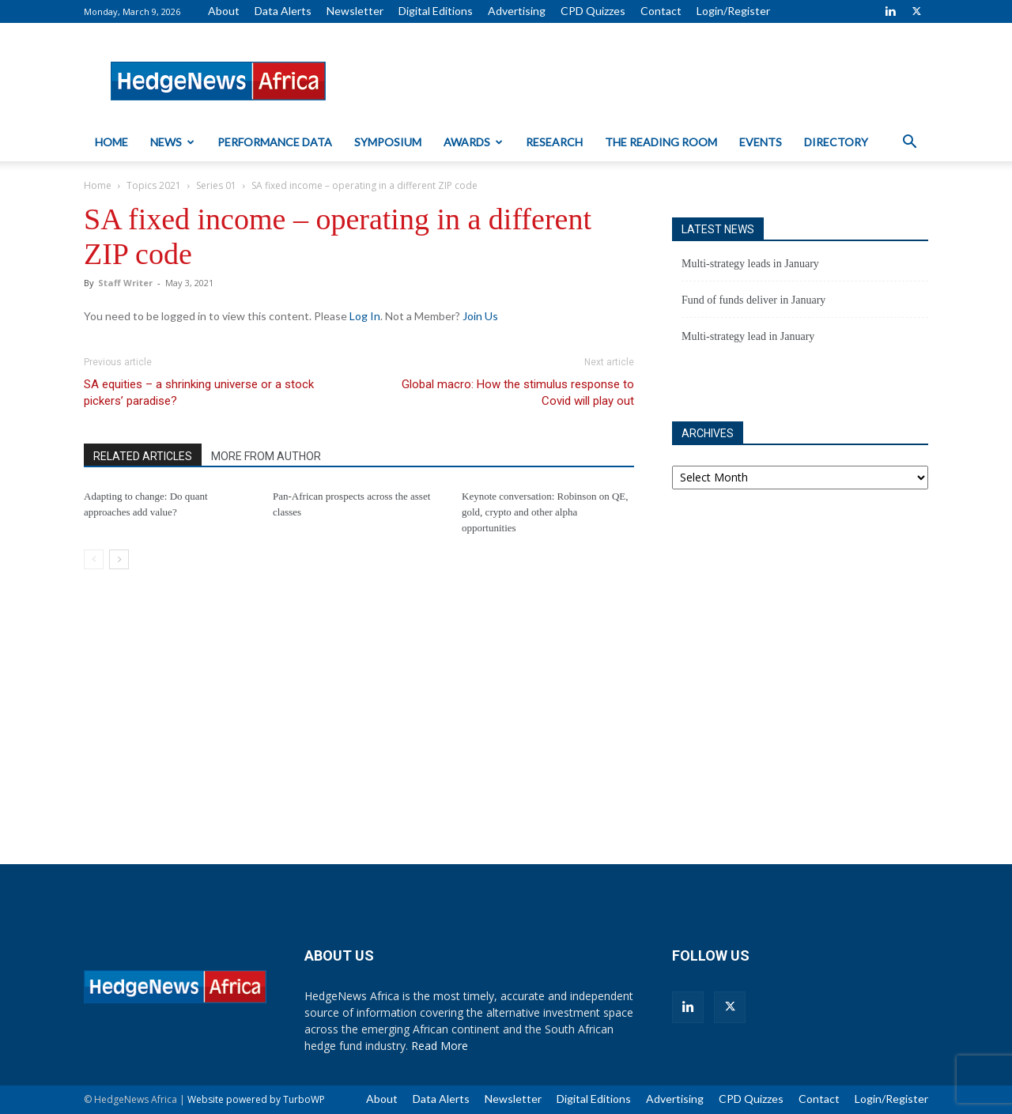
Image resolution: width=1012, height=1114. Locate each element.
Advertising (517, 10)
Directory (836, 142)
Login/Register (733, 10)
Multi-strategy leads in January (750, 264)
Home (111, 142)
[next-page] (119, 559)
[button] (909, 143)
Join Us (480, 316)
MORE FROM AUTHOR (266, 456)
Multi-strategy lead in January (748, 336)
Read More (439, 1045)
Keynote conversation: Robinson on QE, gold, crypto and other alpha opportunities (545, 512)
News (172, 142)
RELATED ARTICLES (142, 456)
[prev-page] (94, 559)
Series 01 (216, 185)
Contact (661, 10)
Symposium (387, 142)
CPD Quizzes (593, 10)
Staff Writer (125, 283)
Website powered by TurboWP (256, 1099)
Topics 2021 (153, 185)
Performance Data (274, 142)
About (224, 10)
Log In (364, 316)
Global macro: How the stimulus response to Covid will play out (518, 392)
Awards (473, 142)
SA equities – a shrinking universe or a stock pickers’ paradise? (199, 392)
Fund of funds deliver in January (753, 300)
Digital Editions (435, 10)
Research (554, 142)
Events (760, 142)
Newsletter (355, 10)
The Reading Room (661, 142)
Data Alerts (283, 10)
